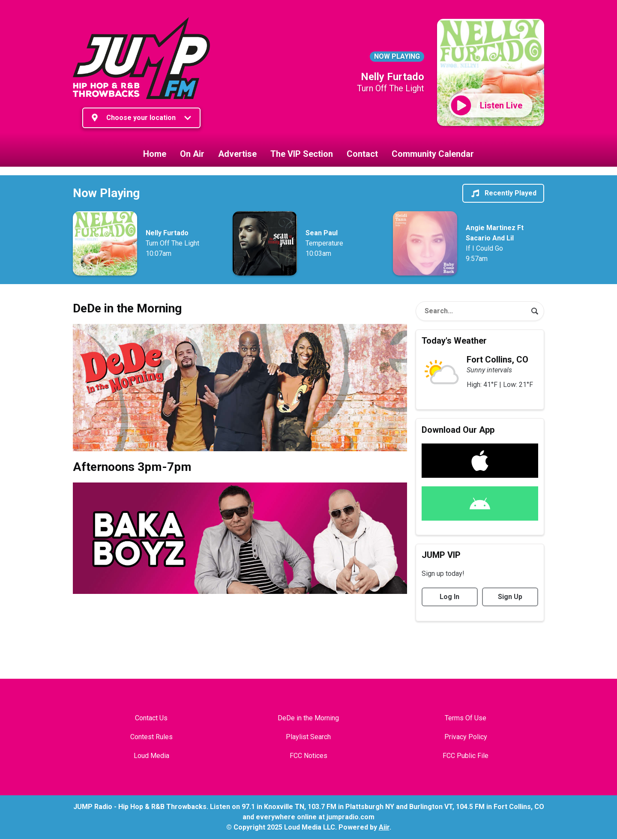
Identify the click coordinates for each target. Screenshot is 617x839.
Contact (362, 154)
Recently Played (503, 193)
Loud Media (151, 756)
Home (154, 154)
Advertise (237, 154)
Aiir (384, 827)
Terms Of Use (465, 718)
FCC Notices (308, 756)
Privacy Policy (465, 737)
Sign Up (510, 597)
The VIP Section (301, 154)
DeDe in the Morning (308, 718)
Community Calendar (433, 154)
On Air (192, 154)
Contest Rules (151, 737)
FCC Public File (465, 756)
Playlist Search (308, 737)
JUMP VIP (441, 555)
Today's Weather (454, 341)
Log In (449, 597)
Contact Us (151, 718)
